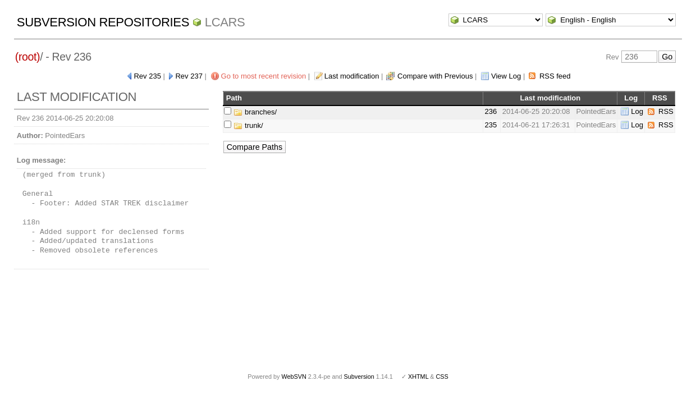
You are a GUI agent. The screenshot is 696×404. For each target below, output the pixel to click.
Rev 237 (188, 76)
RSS (666, 111)
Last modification (351, 76)
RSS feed (555, 76)
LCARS (225, 22)
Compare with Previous (435, 76)
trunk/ (248, 125)
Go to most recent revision (263, 76)
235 (490, 125)
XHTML (418, 376)
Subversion (359, 376)
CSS (442, 376)
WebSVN (293, 376)
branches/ (255, 112)
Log (637, 111)
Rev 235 (147, 76)
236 (490, 111)
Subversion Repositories (103, 22)
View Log (506, 76)
